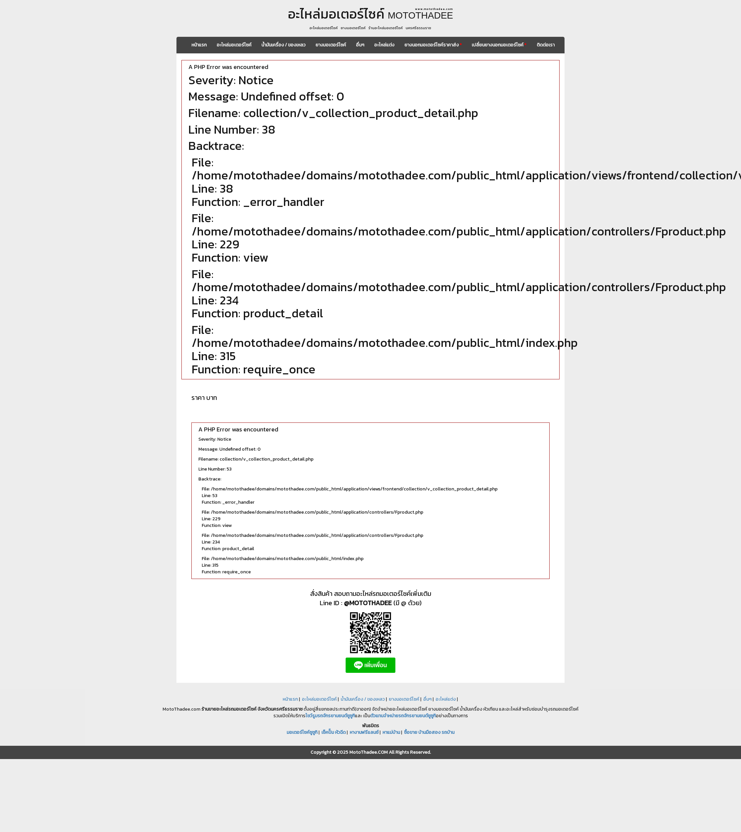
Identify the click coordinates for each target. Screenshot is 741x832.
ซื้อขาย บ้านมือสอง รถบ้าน (429, 732)
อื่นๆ (360, 44)
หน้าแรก (199, 44)
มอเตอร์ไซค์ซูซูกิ (302, 732)
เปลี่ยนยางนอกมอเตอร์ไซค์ (499, 44)
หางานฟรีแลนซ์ (364, 732)
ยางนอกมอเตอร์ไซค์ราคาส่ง (433, 44)
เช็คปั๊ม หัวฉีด (333, 732)
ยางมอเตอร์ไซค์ (330, 44)
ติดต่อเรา (546, 44)
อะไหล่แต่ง (384, 44)
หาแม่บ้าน (391, 732)
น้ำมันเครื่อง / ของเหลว (283, 44)
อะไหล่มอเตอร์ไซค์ (234, 44)
